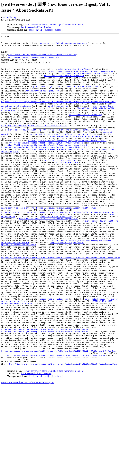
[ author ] (58, 30)
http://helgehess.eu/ (66, 186)
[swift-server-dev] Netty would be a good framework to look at (54, 24)
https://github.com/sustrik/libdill (47, 160)
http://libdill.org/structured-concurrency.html (54, 170)
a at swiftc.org (9, 17)
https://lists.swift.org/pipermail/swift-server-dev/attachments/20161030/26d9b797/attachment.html (62, 428)
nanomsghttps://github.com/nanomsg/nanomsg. (63, 44)
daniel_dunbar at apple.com (16, 118)
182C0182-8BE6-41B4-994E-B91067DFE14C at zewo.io (76, 154)
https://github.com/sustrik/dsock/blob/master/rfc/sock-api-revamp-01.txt (47, 165)
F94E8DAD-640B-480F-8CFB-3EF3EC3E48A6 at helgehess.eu (48, 253)
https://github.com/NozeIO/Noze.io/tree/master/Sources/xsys (34, 141)
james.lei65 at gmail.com (46, 95)
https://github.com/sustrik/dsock (27, 162)
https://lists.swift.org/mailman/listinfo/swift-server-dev (81, 76)
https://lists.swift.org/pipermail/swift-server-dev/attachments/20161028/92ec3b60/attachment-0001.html (58, 113)
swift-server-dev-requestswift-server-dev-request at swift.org (42, 58)
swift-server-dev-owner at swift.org (64, 82)
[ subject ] (48, 30)
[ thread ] (39, 30)
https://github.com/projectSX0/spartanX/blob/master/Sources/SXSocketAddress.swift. (47, 389)
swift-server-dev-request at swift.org (87, 79)
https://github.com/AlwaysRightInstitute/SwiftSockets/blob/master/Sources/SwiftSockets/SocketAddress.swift (60, 300)
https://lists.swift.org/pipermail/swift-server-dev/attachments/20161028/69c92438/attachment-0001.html (58, 412)
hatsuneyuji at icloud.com (43, 152)
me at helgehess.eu (58, 118)
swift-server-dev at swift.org (74, 74)
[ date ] (30, 30)
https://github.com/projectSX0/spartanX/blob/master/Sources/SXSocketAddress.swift (46, 386)
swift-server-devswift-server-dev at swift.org (33, 60)
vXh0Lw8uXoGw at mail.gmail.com (42, 100)
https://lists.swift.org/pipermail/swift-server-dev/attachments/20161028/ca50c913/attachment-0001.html (58, 246)
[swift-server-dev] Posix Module (36, 27)
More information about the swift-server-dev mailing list (27, 446)
